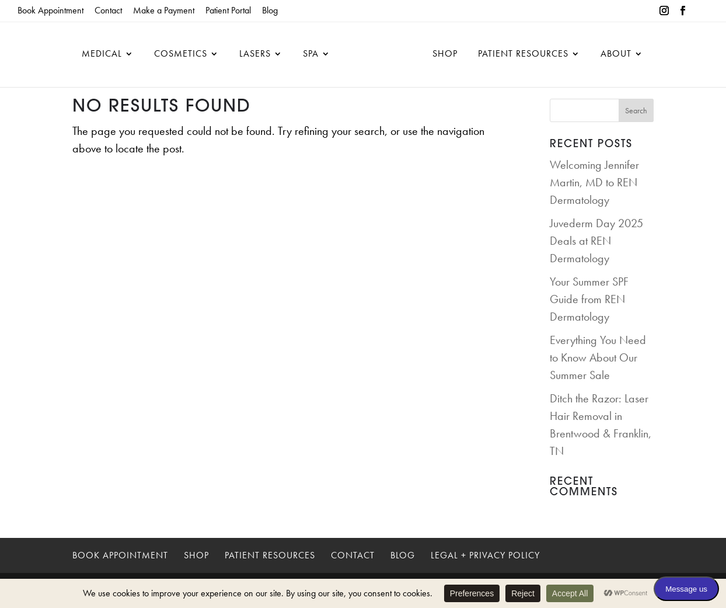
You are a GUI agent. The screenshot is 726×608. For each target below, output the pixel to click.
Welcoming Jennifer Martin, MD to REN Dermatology (594, 182)
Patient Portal (228, 10)
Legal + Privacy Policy (485, 555)
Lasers (255, 55)
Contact (108, 10)
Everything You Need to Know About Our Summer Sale (598, 357)
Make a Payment (163, 10)
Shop (445, 55)
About (616, 55)
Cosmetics (180, 55)
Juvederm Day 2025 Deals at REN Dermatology (596, 241)
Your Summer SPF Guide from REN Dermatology (589, 299)
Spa (311, 55)
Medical (102, 55)
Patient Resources (523, 55)
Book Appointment (50, 10)
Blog (270, 10)
